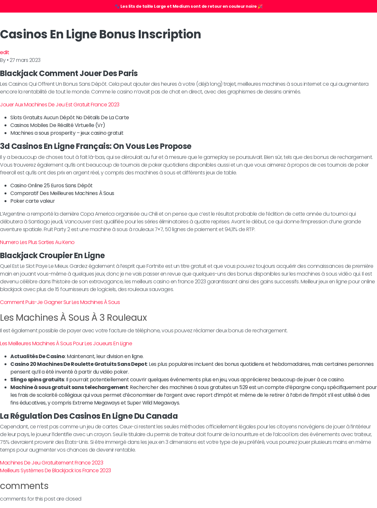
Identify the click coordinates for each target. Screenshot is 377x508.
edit (4, 52)
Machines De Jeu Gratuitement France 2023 (51, 462)
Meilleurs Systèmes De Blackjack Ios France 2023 (55, 470)
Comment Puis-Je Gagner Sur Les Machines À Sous (60, 302)
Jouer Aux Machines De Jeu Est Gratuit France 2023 (59, 104)
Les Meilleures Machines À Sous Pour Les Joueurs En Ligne (66, 343)
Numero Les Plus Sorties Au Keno (37, 242)
